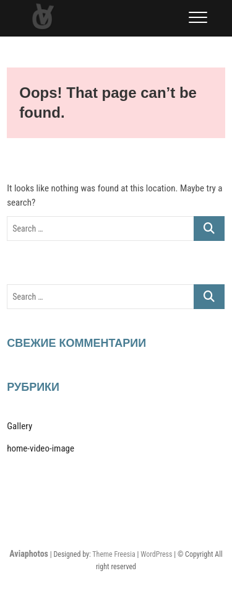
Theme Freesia (113, 554)
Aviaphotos (28, 554)
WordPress (156, 554)
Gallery (19, 426)
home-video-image (40, 448)
